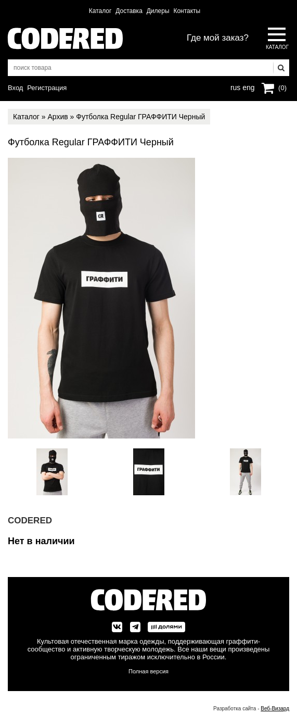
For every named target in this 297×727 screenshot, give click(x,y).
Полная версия (148, 671)
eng (247, 86)
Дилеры (158, 11)
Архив (57, 116)
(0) (282, 88)
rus (235, 86)
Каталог (100, 11)
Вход (15, 88)
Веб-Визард (275, 708)
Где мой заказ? (218, 38)
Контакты (186, 11)
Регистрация (47, 88)
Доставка (129, 11)
